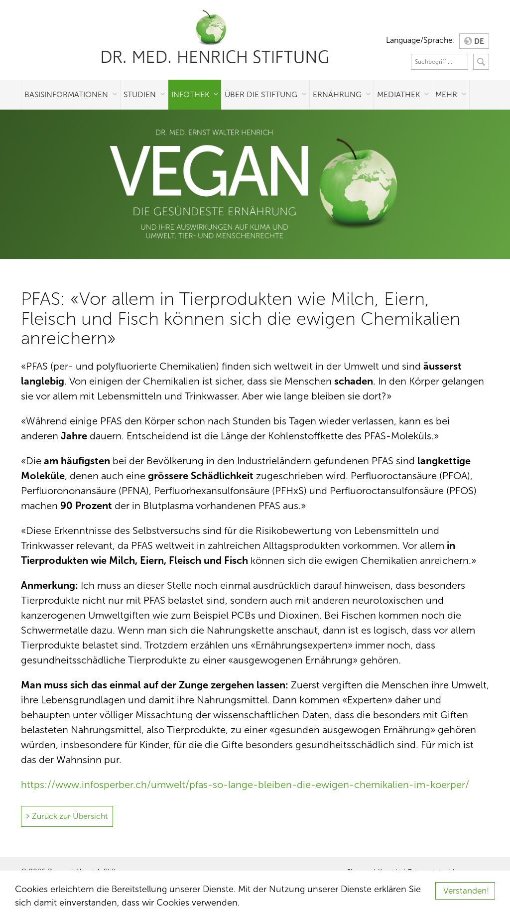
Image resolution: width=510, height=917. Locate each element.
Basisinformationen (66, 94)
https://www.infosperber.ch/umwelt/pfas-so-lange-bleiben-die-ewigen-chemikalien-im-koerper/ (245, 784)
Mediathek (398, 94)
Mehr (446, 94)
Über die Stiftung (261, 94)
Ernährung (337, 94)
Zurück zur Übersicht (70, 816)
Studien (140, 94)
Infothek (190, 94)
